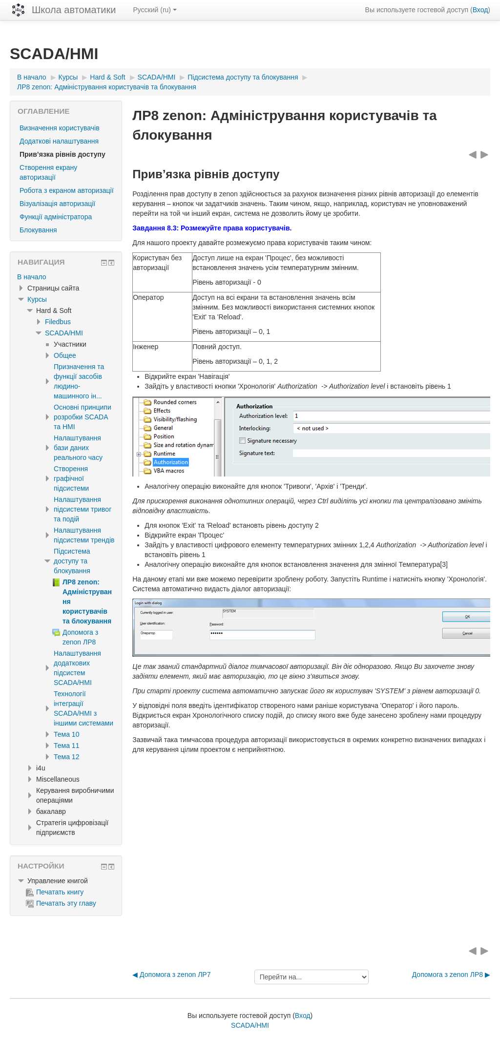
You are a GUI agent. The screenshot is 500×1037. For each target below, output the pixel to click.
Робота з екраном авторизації (67, 190)
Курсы (37, 299)
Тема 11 (66, 745)
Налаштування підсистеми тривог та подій (82, 509)
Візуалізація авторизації (57, 203)
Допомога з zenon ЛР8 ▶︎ (451, 974)
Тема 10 (66, 734)
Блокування (38, 230)
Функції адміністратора (56, 217)
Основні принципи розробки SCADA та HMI (82, 417)
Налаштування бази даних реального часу (78, 447)
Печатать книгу (54, 892)
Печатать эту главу (61, 903)
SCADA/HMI (64, 333)
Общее (65, 355)
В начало (31, 277)
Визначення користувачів (60, 128)
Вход (480, 10)
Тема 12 (66, 757)
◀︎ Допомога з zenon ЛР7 (171, 974)
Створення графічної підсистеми (71, 478)
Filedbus (58, 322)
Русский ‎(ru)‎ (155, 10)
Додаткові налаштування (59, 141)
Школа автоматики (74, 9)
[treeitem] (66, 277)
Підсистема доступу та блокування (72, 561)
